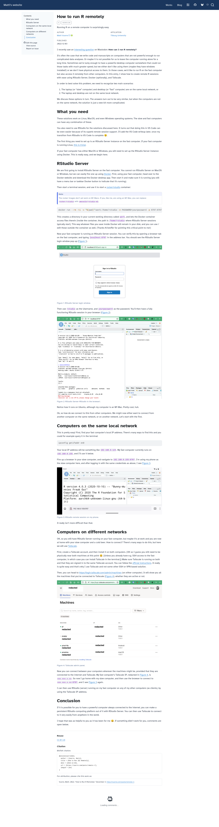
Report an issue (31, 49)
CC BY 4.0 (61, 740)
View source (30, 46)
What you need (32, 19)
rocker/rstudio (113, 187)
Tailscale (72, 546)
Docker (107, 174)
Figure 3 (146, 463)
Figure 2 (105, 312)
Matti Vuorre (62, 35)
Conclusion (31, 37)
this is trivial (80, 145)
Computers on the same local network (38, 27)
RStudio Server (32, 22)
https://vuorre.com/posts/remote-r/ (120, 782)
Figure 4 (109, 576)
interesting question (84, 49)
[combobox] (212, 5)
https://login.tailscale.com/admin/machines (100, 572)
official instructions (141, 563)
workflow (66, 23)
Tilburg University (118, 35)
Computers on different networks (36, 32)
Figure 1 (82, 241)
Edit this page (30, 43)
